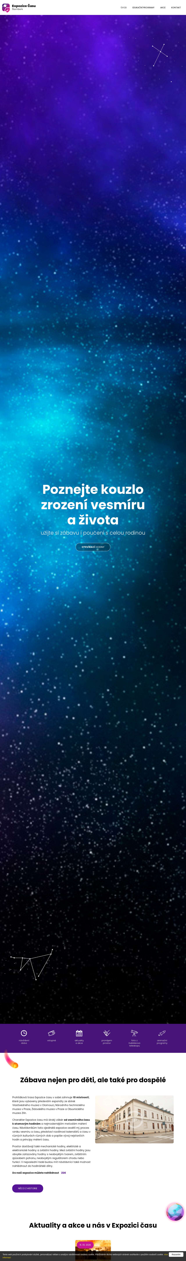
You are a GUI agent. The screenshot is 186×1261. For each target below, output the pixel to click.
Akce (163, 7)
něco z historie (27, 1188)
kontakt (176, 7)
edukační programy (143, 7)
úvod (124, 7)
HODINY (93, 547)
